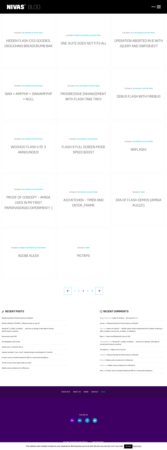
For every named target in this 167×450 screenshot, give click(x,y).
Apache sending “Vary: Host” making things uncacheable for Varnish (27, 352)
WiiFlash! (138, 150)
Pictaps (83, 256)
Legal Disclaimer (98, 442)
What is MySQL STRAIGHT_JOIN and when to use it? (21, 323)
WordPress (83, 442)
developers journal (30, 33)
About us (77, 392)
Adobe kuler (28, 256)
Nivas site (66, 392)
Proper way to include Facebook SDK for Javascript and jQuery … (26, 357)
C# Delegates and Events (11, 342)
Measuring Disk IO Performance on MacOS (17, 318)
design (77, 36)
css (132, 33)
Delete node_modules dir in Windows (15, 368)
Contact (94, 392)
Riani (101, 336)
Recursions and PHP (9, 336)
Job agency (104, 349)
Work (86, 392)
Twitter (95, 420)
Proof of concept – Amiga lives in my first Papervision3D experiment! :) (28, 203)
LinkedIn (72, 420)
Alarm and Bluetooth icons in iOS (118, 336)
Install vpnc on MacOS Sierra (12, 347)
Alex (101, 371)
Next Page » (99, 291)
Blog (103, 392)
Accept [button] (128, 446)
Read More (137, 446)
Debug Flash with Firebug (138, 97)
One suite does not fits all (83, 44)
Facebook (87, 420)
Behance (79, 420)
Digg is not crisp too (118, 349)
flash (40, 33)
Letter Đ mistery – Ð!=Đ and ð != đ (125, 318)
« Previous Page (68, 291)
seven (102, 323)
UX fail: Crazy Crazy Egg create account (16, 363)
